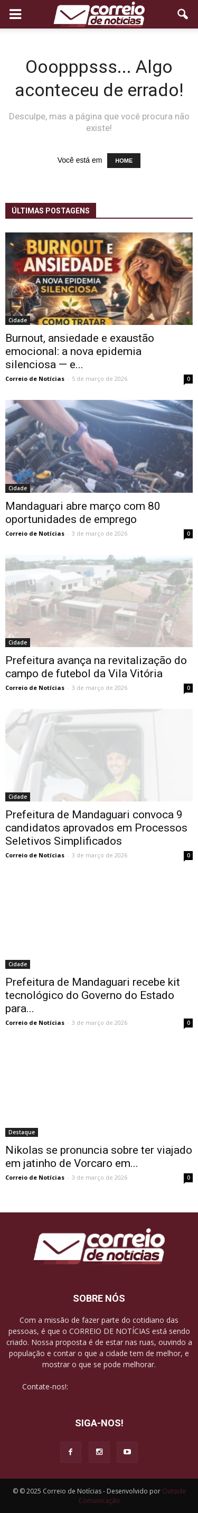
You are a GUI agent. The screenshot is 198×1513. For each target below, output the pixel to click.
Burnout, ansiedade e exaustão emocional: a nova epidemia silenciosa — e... (79, 351)
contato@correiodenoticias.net (123, 1386)
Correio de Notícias (34, 378)
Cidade (17, 320)
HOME (124, 160)
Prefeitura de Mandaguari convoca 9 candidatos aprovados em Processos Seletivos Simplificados (96, 827)
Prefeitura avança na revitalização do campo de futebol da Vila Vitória (96, 667)
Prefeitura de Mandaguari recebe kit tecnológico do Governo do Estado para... (92, 995)
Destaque (21, 1132)
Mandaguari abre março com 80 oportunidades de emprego (83, 513)
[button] (183, 14)
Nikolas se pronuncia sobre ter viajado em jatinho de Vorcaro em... (98, 1157)
